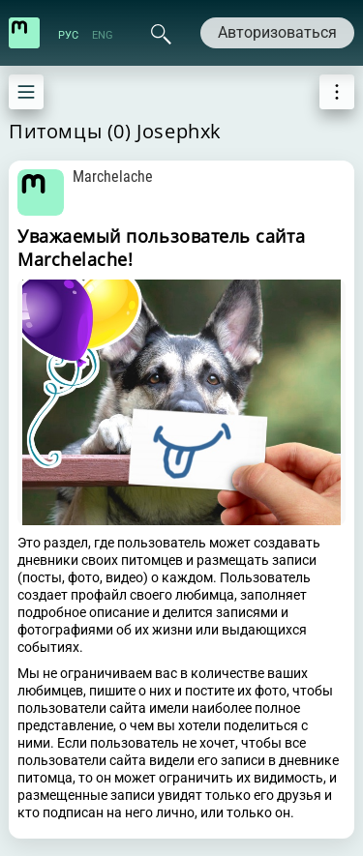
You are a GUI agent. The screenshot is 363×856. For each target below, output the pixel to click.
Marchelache (113, 176)
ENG (102, 35)
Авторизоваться (277, 32)
